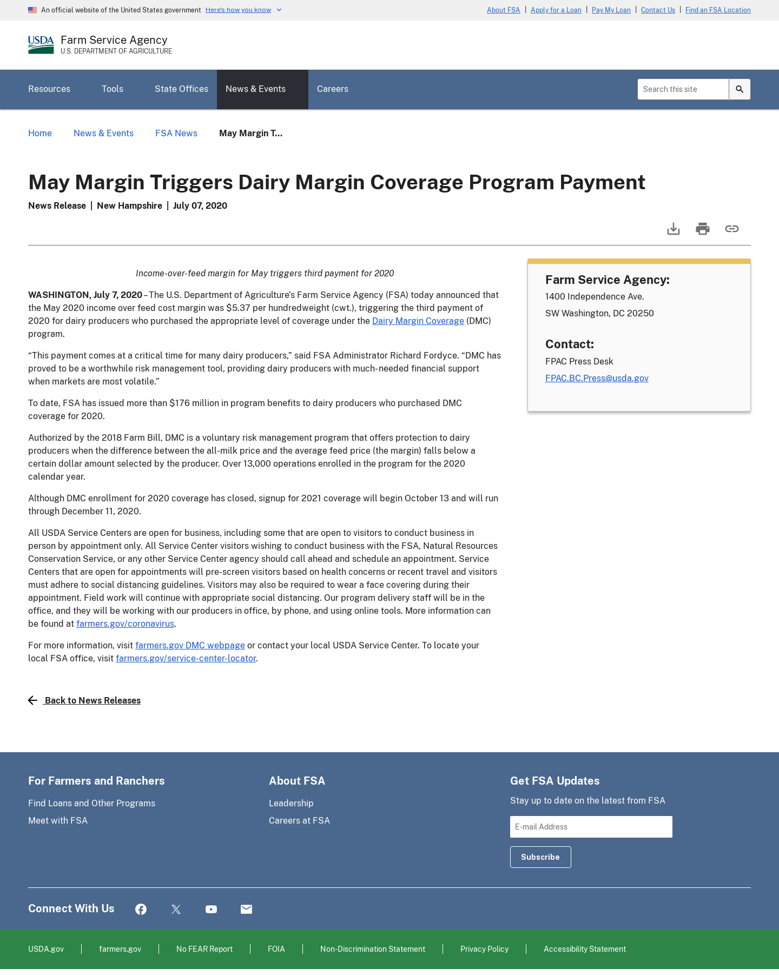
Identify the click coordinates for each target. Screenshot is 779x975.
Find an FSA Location (718, 10)
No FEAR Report (204, 948)
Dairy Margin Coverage (418, 321)
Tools (112, 89)
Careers (332, 89)
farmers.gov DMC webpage (190, 645)
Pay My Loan (611, 10)
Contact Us (658, 10)
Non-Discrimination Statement (372, 948)
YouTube (211, 910)
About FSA (503, 10)
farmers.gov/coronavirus (125, 624)
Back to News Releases (84, 700)
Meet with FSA (58, 820)
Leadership (291, 803)
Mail (246, 910)
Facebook (141, 910)
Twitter (176, 910)
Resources (49, 89)
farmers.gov (120, 948)
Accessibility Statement (585, 948)
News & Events (256, 89)
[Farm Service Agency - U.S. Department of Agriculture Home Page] (116, 45)
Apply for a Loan (556, 10)
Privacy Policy (484, 948)
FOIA (276, 948)
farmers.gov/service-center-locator (186, 658)
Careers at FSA (299, 820)
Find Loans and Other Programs (91, 803)
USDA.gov (46, 948)
